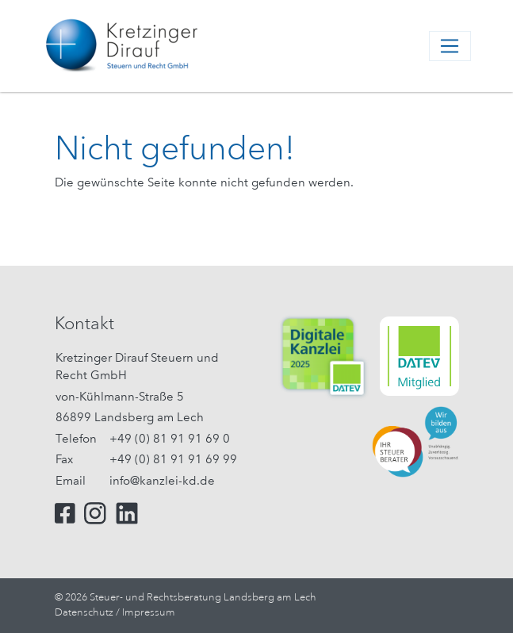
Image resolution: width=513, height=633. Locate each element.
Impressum (148, 612)
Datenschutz (84, 612)
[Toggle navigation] (450, 46)
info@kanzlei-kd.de (162, 481)
